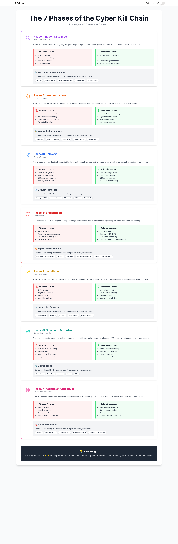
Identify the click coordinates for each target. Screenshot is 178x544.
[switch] (162, 3)
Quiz (148, 3)
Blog (153, 3)
